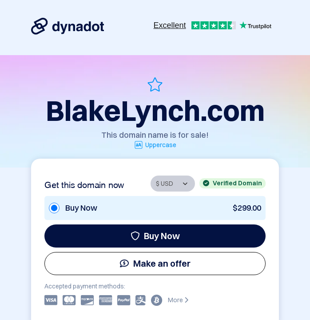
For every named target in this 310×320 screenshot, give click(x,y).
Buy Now (155, 235)
